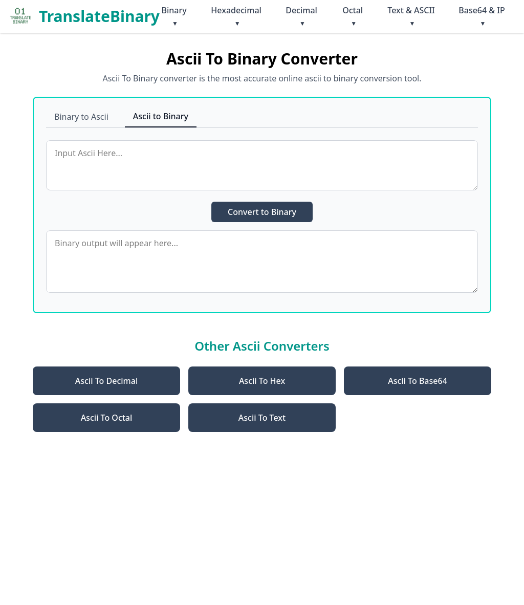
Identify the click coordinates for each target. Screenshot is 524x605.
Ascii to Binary (160, 116)
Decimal (301, 16)
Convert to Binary (262, 212)
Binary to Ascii (81, 116)
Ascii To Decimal (106, 380)
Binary (173, 16)
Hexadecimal (236, 16)
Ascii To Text (262, 417)
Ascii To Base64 (417, 380)
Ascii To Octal (107, 417)
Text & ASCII (410, 16)
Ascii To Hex (262, 380)
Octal (352, 16)
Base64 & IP (481, 16)
